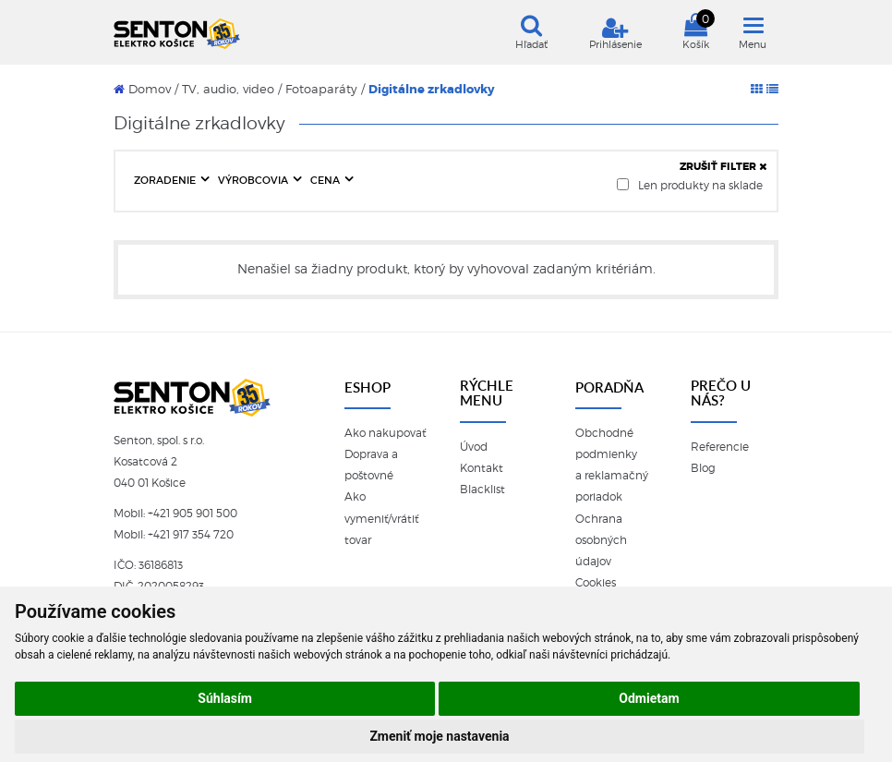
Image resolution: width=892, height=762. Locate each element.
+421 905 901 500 (192, 513)
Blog (703, 468)
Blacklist (482, 489)
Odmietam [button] (649, 698)
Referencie (720, 447)
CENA (326, 180)
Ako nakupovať (385, 433)
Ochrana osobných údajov (601, 540)
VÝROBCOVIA (254, 180)
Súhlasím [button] (225, 698)
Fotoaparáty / (325, 89)
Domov (142, 89)
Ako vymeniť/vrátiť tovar (381, 518)
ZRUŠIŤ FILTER (723, 166)
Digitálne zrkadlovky (431, 89)
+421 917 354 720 (191, 534)
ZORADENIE (166, 180)
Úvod (474, 447)
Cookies (595, 582)
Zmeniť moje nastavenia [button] (439, 736)
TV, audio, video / (232, 89)
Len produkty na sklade (690, 185)
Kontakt (481, 468)
